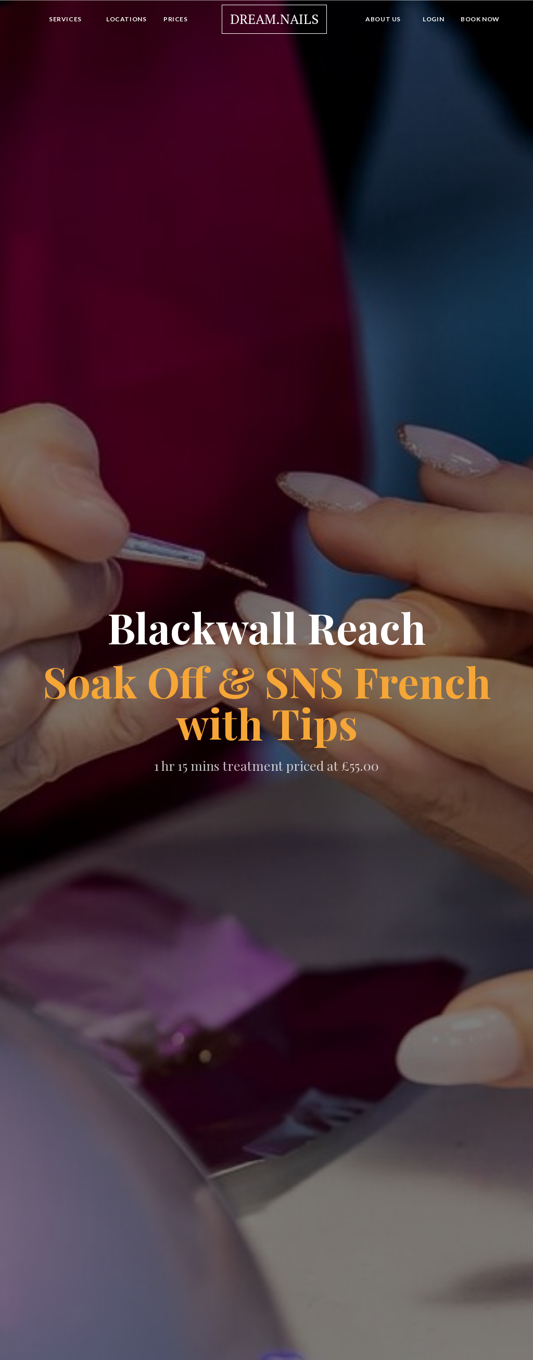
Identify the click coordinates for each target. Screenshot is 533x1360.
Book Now (480, 19)
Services (65, 19)
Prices (175, 19)
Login (433, 19)
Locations (126, 19)
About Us (383, 19)
